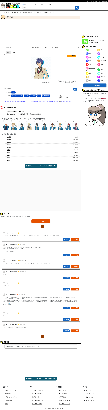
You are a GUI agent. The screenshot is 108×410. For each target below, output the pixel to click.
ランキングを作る (37, 393)
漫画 (88, 53)
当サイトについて (10, 390)
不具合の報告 (63, 393)
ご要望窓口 (62, 397)
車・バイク (101, 60)
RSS (6, 404)
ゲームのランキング (14, 12)
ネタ (88, 76)
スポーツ (90, 64)
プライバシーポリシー (12, 397)
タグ (42, 4)
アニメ (38, 95)
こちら (60, 101)
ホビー (89, 60)
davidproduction (45, 95)
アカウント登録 (37, 404)
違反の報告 (62, 390)
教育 (88, 80)
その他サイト (90, 400)
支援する (88, 390)
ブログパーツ (90, 393)
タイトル (33, 4)
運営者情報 (8, 400)
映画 (88, 57)
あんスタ (27, 95)
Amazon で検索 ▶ (71, 55)
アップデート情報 (64, 404)
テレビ (100, 57)
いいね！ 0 (66, 239)
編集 (75, 89)
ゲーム (13, 92)
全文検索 (48, 4)
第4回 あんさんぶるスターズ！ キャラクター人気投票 (34, 12)
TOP (7, 12)
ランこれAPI (89, 397)
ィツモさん (66, 97)
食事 (88, 73)
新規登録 (103, 98)
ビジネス (101, 76)
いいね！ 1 (66, 289)
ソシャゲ (33, 95)
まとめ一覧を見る (37, 400)
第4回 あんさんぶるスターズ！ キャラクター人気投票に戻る (41, 166)
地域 (100, 80)
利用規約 (8, 393)
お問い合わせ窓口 (64, 400)
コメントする (41, 221)
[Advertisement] (40, 33)
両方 (25, 4)
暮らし (100, 73)
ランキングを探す (37, 390)
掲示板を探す (36, 397)
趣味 (100, 69)
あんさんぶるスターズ (17, 95)
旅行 (100, 64)
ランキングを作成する (94, 85)
